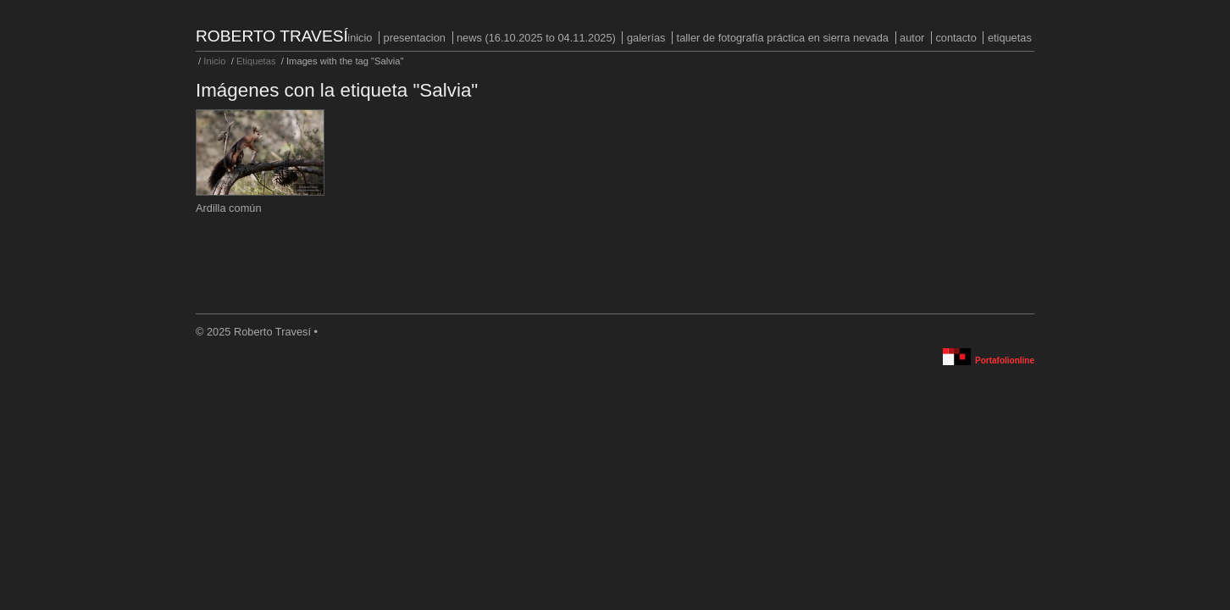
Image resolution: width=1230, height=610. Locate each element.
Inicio (359, 37)
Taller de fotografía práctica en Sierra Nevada (783, 37)
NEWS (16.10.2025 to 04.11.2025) (536, 37)
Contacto (955, 37)
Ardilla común (229, 208)
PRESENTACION (415, 37)
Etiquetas (1010, 37)
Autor (912, 37)
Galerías (646, 37)
